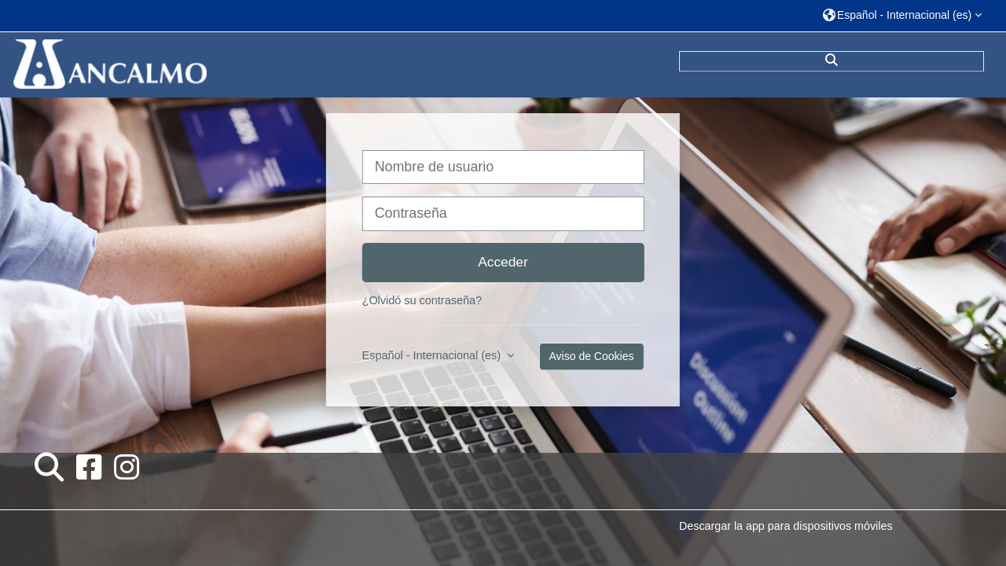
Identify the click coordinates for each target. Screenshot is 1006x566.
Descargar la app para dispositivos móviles (785, 526)
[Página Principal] (108, 63)
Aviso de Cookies (591, 356)
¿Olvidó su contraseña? (422, 300)
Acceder (503, 262)
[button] (902, 15)
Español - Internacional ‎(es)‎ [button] (433, 355)
